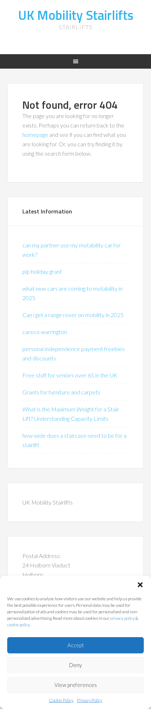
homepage (35, 134)
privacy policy (122, 618)
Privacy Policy (89, 700)
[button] (140, 584)
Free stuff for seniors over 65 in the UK (69, 375)
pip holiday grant (42, 271)
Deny (75, 665)
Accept (75, 645)
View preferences (75, 685)
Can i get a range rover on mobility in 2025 (73, 314)
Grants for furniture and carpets (61, 392)
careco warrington (44, 331)
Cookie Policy (61, 700)
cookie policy (18, 624)
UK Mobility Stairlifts (75, 15)
